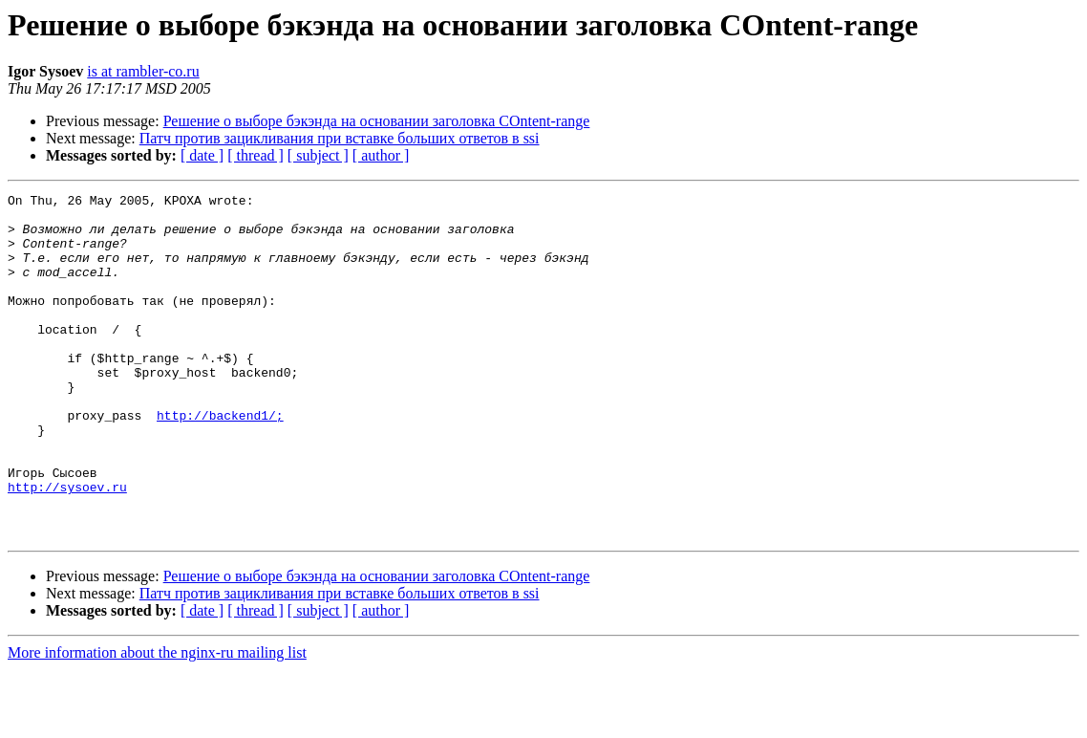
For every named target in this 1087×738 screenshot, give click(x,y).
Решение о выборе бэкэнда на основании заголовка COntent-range (376, 121)
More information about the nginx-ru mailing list (157, 721)
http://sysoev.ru (67, 546)
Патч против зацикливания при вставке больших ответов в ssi (339, 138)
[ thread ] (255, 155)
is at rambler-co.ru (143, 71)
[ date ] (202, 155)
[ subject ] (318, 155)
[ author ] (381, 155)
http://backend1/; (220, 460)
